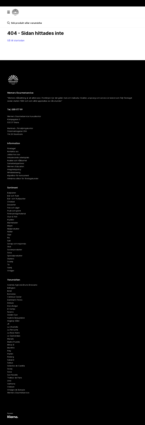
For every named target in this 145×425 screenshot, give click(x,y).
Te (8, 264)
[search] (72, 23)
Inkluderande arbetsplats (18, 157)
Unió (9, 381)
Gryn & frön (12, 216)
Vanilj (9, 267)
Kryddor (10, 219)
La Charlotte (12, 327)
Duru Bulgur (12, 306)
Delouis (10, 303)
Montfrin (11, 348)
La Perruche (12, 330)
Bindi (9, 291)
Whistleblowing (13, 172)
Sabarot (10, 360)
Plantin (10, 354)
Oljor (9, 234)
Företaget (11, 148)
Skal (9, 246)
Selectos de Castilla (16, 366)
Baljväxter (11, 193)
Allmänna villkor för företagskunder (22, 178)
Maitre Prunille (13, 342)
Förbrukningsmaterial (16, 214)
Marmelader (12, 222)
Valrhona (11, 384)
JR (8, 324)
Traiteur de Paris (14, 377)
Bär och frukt (13, 196)
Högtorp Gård (13, 321)
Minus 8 (10, 345)
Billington (11, 288)
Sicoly (9, 369)
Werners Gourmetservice (18, 393)
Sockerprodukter (14, 249)
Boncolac (11, 294)
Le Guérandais (13, 336)
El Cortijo (11, 309)
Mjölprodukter (13, 229)
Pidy (9, 351)
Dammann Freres (14, 300)
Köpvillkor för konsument (18, 175)
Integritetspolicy (14, 169)
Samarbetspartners (15, 163)
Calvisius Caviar (14, 297)
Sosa (9, 252)
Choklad (11, 201)
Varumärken (13, 279)
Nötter (10, 231)
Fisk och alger (13, 208)
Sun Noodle (12, 375)
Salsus (10, 363)
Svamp (10, 261)
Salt (8, 240)
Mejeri (10, 226)
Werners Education (15, 166)
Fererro (10, 312)
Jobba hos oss (13, 154)
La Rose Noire (13, 333)
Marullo (10, 339)
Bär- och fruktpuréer (16, 198)
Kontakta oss (13, 151)
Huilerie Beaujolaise (16, 318)
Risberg (10, 357)
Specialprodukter (14, 255)
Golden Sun (12, 315)
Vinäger (10, 270)
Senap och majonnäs (16, 244)
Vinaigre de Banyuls (16, 390)
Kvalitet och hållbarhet (17, 160)
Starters (10, 258)
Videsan (10, 387)
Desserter (11, 205)
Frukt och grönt (14, 211)
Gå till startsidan (15, 40)
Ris (8, 237)
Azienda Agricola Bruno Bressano (22, 285)
